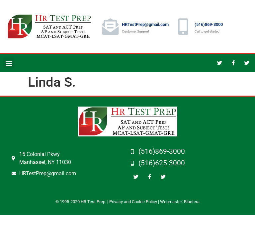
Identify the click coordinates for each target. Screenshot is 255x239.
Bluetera (192, 201)
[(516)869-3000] (183, 26)
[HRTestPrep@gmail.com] (110, 26)
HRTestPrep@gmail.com (145, 24)
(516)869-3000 (209, 24)
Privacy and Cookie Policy (133, 201)
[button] (8, 62)
